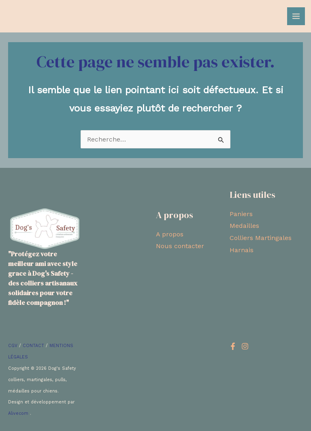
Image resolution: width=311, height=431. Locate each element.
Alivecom (19, 413)
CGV (12, 345)
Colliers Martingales (261, 238)
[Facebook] (232, 346)
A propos (169, 234)
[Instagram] (245, 346)
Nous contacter (180, 246)
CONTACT (33, 345)
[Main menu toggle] (296, 16)
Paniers (241, 214)
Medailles (244, 225)
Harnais (241, 250)
